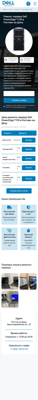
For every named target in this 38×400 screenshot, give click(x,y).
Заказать (28, 140)
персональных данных (19, 107)
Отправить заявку (19, 100)
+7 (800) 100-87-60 (19, 349)
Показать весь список (19, 191)
